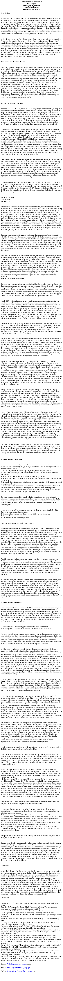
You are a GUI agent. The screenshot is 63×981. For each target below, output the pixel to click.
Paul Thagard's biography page (18, 967)
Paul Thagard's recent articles (17, 964)
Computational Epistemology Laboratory (20, 971)
